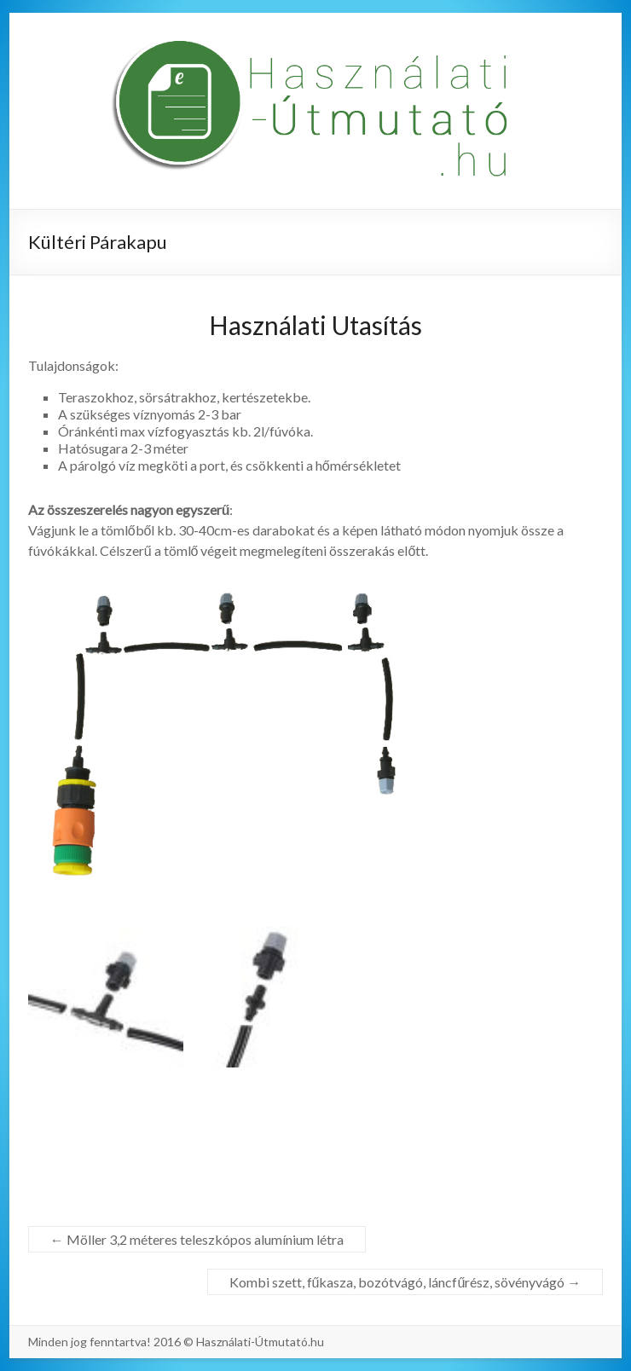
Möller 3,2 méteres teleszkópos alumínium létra (197, 1239)
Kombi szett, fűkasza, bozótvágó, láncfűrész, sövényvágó (405, 1282)
